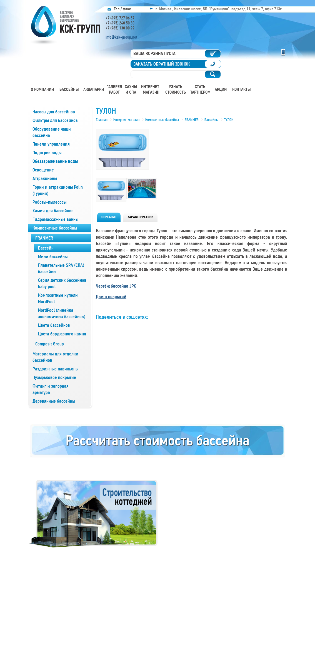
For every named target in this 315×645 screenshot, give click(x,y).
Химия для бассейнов (53, 211)
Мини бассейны (53, 257)
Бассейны (69, 89)
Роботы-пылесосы (49, 202)
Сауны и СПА (131, 89)
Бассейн (46, 248)
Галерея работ (114, 89)
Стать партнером (200, 89)
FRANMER (44, 238)
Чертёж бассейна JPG (116, 286)
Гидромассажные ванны (55, 219)
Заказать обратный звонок (161, 64)
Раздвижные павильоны (55, 369)
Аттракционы (44, 178)
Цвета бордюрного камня (62, 334)
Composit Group (49, 344)
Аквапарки (93, 89)
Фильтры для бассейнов (55, 120)
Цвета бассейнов (54, 325)
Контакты (241, 89)
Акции (221, 89)
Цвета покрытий (111, 297)
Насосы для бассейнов (53, 112)
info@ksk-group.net (121, 37)
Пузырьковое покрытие (54, 377)
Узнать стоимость (175, 89)
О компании (42, 89)
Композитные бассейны (54, 228)
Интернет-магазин (151, 89)
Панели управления (51, 144)
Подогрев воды (46, 153)
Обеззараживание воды (55, 161)
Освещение (43, 170)
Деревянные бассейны (53, 401)
